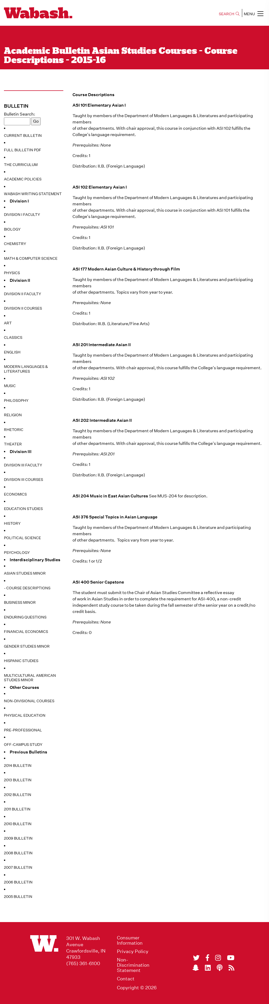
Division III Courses (23, 479)
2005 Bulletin (18, 896)
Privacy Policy (132, 951)
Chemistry (15, 243)
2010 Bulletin (18, 823)
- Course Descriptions (27, 588)
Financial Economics (26, 631)
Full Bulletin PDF (22, 150)
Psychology (17, 552)
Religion (13, 415)
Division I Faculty (22, 214)
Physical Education (24, 715)
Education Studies (23, 508)
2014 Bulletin (18, 765)
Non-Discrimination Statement (133, 965)
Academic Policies (23, 179)
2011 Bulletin (17, 809)
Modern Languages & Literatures (26, 369)
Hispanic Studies (21, 660)
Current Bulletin (23, 135)
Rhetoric (13, 429)
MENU (253, 13)
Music (10, 385)
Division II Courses (23, 308)
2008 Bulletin (18, 853)
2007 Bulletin (18, 867)
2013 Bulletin (18, 780)
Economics (15, 494)
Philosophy (16, 400)
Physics (12, 272)
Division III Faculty (23, 465)
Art (8, 323)
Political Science (22, 537)
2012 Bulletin (17, 794)
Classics (13, 337)
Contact (125, 978)
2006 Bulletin (18, 882)
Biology (12, 229)
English (12, 352)
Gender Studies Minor (27, 646)
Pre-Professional (23, 730)
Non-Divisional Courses (29, 701)
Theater (13, 444)
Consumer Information (130, 940)
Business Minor (20, 602)
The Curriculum (21, 164)
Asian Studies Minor (25, 573)
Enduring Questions (25, 617)
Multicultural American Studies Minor (30, 678)
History (12, 523)
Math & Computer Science (31, 258)
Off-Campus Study (23, 744)
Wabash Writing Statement (33, 193)
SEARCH (229, 14)
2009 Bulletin (18, 838)
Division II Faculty (22, 294)
